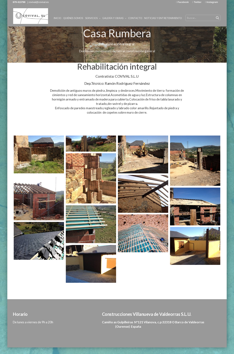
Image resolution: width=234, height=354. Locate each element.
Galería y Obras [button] (148, 18)
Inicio (91, 18)
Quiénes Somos (107, 18)
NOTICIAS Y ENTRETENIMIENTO (197, 18)
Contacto (169, 18)
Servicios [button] (126, 18)
